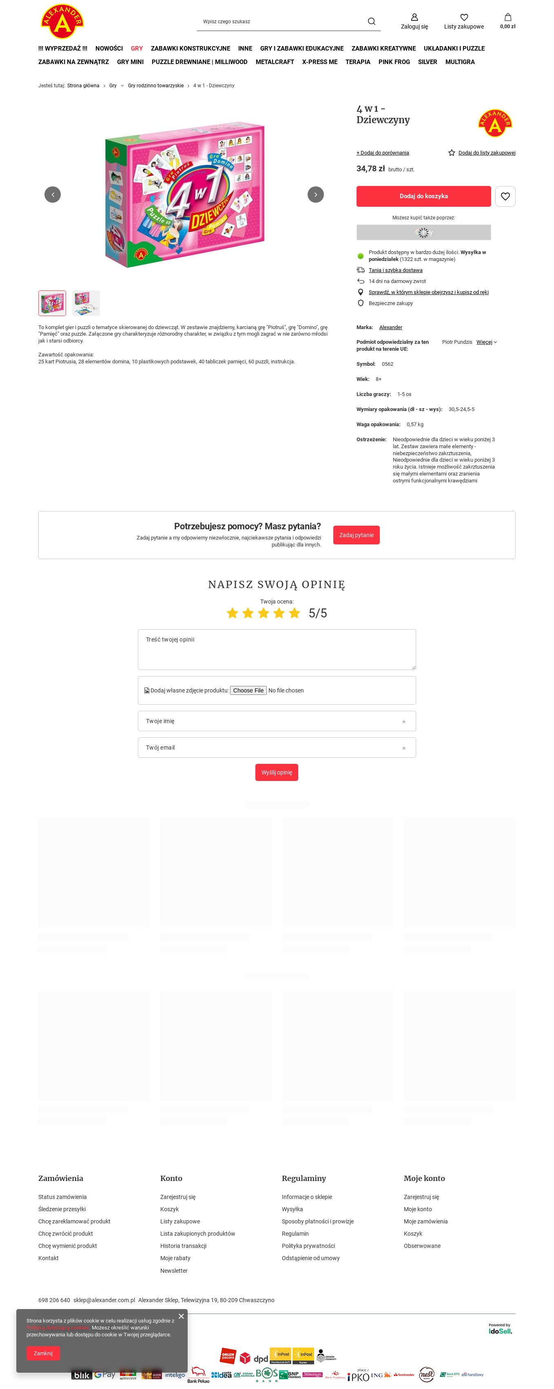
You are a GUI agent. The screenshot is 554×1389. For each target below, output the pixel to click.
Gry (137, 48)
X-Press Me (319, 62)
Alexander (390, 327)
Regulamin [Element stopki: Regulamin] (295, 1233)
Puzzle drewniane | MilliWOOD (200, 62)
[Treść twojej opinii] (277, 649)
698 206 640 (54, 1300)
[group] (184, 194)
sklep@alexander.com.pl (104, 1300)
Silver (427, 62)
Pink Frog (394, 62)
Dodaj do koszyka (424, 196)
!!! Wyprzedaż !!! (62, 48)
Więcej (484, 342)
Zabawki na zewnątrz (73, 62)
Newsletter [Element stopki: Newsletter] (174, 1270)
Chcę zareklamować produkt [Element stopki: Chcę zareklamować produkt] (74, 1221)
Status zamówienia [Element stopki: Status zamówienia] (62, 1197)
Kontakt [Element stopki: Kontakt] (48, 1258)
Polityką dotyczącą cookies (58, 1328)
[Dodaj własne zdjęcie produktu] (285, 690)
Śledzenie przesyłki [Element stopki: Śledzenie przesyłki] (62, 1209)
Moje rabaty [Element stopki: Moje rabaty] (175, 1258)
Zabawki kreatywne (384, 48)
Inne (245, 48)
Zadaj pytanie (356, 535)
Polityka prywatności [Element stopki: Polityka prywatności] (308, 1246)
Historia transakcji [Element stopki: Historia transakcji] (183, 1246)
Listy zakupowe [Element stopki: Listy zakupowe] (180, 1221)
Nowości (109, 48)
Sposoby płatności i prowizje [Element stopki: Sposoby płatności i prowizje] (318, 1221)
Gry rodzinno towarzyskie (156, 85)
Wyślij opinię (276, 772)
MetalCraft (275, 62)
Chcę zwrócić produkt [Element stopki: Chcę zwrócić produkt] (65, 1233)
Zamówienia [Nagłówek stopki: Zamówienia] (60, 1178)
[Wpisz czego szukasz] (289, 21)
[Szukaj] (371, 21)
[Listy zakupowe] (464, 21)
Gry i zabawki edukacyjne (301, 48)
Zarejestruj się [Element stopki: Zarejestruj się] (177, 1197)
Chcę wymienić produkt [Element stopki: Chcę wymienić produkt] (67, 1246)
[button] (52, 194)
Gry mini (130, 62)
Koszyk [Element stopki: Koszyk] (169, 1209)
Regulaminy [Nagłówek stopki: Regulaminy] (304, 1178)
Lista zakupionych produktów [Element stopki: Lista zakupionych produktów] (197, 1233)
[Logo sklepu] (62, 21)
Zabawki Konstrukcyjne (190, 48)
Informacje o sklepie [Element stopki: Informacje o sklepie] (307, 1197)
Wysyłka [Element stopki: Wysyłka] (292, 1209)
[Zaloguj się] (414, 21)
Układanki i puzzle (454, 48)
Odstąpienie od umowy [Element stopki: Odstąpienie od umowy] (311, 1258)
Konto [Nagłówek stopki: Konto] (171, 1178)
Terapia (358, 62)
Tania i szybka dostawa (396, 270)
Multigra (460, 62)
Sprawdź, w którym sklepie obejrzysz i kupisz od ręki (429, 292)
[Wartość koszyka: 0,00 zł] (508, 21)
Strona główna (83, 85)
